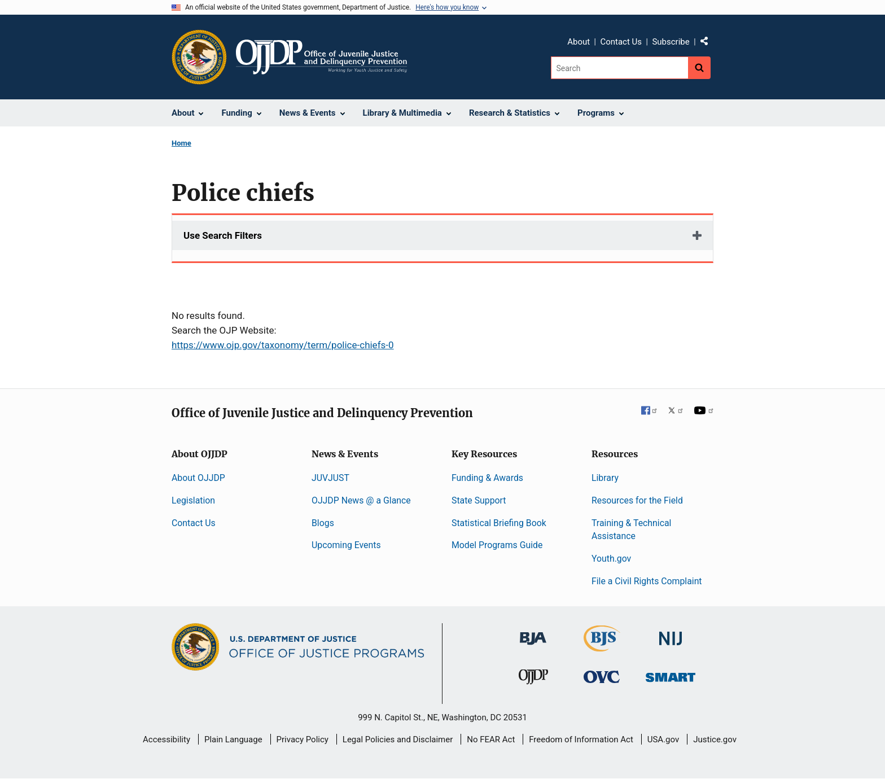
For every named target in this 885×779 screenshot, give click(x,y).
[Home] (321, 57)
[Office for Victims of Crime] (602, 676)
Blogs (323, 523)
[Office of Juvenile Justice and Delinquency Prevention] (533, 679)
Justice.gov (715, 739)
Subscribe (670, 42)
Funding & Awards (487, 477)
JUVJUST (330, 477)
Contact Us (621, 42)
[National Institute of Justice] (670, 633)
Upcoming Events (346, 545)
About (578, 42)
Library (605, 477)
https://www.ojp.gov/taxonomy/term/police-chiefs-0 (283, 345)
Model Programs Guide (497, 545)
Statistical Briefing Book (499, 523)
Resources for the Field (637, 500)
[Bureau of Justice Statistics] (602, 646)
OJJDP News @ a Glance (361, 500)
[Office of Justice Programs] (199, 57)
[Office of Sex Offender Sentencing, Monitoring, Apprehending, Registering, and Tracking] (670, 674)
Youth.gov (611, 558)
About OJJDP (198, 477)
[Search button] (699, 67)
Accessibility (166, 739)
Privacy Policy (302, 739)
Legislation (193, 500)
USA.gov (663, 739)
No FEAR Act (491, 739)
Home (181, 143)
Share (708, 43)
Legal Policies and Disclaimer (398, 739)
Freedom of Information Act (581, 739)
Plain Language (233, 739)
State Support (479, 500)
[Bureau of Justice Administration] (533, 633)
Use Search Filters (222, 235)
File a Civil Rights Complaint (647, 581)
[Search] (619, 67)
